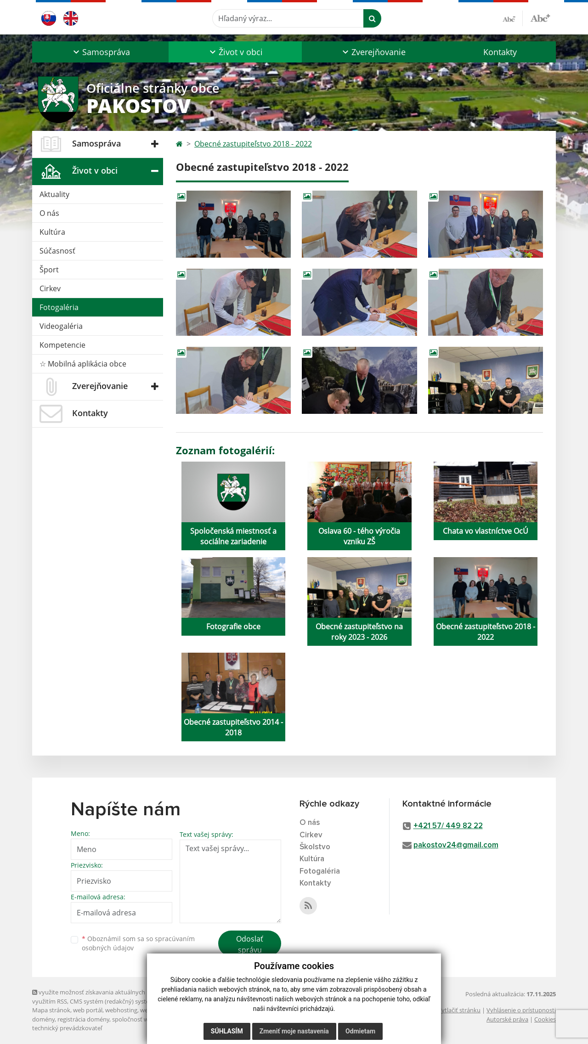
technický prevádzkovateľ (67, 1028)
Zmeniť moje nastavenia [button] (294, 1031)
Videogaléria (61, 326)
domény (43, 1019)
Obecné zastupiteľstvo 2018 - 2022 (253, 144)
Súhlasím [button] (227, 1031)
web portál (87, 1010)
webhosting (121, 1010)
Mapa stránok (51, 1010)
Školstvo (315, 847)
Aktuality (54, 194)
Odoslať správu (249, 944)
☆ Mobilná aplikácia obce (83, 364)
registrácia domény (83, 1019)
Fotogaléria (59, 307)
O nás (49, 213)
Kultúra (52, 232)
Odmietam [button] (360, 1031)
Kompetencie (62, 345)
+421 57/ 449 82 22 (448, 826)
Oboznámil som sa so (138, 943)
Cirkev (50, 288)
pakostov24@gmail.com (455, 845)
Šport (49, 270)
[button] (100, 51)
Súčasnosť (57, 251)
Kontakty (500, 51)
